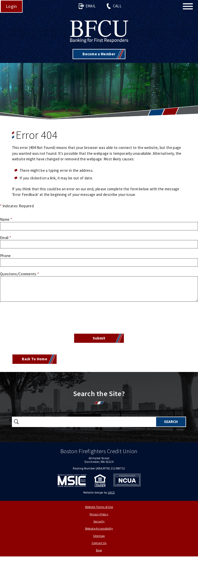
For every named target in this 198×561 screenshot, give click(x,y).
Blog (99, 549)
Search (171, 421)
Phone (5, 255)
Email (87, 6)
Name (6, 219)
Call (114, 6)
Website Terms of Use (99, 506)
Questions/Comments (19, 273)
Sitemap (99, 534)
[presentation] (99, 318)
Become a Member (99, 54)
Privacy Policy (99, 513)
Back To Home (34, 358)
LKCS (111, 491)
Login (11, 6)
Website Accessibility (99, 527)
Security (99, 520)
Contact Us (99, 542)
